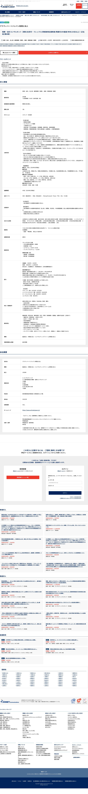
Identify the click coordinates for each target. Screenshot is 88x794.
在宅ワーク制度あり (47, 44)
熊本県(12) (5, 682)
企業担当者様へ (76, 763)
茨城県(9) (18, 682)
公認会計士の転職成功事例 (42, 754)
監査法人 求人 (26, 721)
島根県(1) (61, 689)
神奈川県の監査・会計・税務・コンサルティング (50, 15)
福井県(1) (18, 691)
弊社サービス (16, 472)
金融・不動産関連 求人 (5, 732)
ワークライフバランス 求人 (74, 724)
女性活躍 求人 (71, 734)
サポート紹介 (22, 12)
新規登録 (79, 5)
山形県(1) (47, 691)
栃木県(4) (75, 684)
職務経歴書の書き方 (22, 755)
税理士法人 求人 (26, 726)
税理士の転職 (57, 763)
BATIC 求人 (47, 732)
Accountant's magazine (60, 752)
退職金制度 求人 (71, 729)
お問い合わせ (11, 786)
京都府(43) (5, 680)
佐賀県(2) (33, 687)
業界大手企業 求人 (72, 727)
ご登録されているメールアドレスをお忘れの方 (70, 500)
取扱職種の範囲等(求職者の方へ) (58, 786)
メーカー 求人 (26, 732)
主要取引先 (28, 786)
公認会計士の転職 (58, 761)
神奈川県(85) (48, 678)
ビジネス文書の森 (62, 779)
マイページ (85, 5)
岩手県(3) (75, 685)
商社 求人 (25, 734)
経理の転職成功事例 (40, 757)
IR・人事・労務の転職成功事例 (43, 760)
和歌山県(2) (5, 689)
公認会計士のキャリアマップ (60, 755)
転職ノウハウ (36, 12)
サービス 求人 (26, 738)
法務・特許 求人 (3, 729)
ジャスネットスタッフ (26, 779)
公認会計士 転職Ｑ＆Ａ (23, 764)
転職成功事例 (39, 752)
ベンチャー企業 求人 (72, 722)
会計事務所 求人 (26, 727)
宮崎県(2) (4, 687)
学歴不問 (2, 44)
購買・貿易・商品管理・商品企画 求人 (8, 734)
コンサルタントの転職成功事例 (43, 759)
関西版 (82, 1)
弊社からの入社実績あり (37, 44)
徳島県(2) (61, 687)
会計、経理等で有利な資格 (24, 769)
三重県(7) (47, 682)
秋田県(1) (61, 691)
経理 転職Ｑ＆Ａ (21, 767)
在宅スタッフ (34, 779)
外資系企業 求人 (71, 726)
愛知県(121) (34, 678)
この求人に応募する (55, 54)
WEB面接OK (7, 44)
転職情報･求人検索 (19, 15)
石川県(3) (33, 685)
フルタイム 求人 (71, 731)
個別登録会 (74, 757)
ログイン (65, 494)
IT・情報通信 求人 (27, 731)
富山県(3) (47, 685)
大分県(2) (18, 687)
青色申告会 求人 (26, 729)
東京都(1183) (5, 678)
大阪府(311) (19, 678)
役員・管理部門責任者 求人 (6, 722)
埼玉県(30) (19, 680)
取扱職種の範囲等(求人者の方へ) (73, 786)
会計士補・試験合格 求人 (51, 722)
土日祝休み (35, 46)
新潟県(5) (18, 684)
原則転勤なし (13, 44)
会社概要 (22, 786)
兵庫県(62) (61, 678)
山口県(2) (75, 687)
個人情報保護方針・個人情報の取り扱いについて (41, 786)
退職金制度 (29, 46)
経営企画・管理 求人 (4, 726)
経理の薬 (47, 779)
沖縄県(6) (61, 682)
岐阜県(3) (18, 685)
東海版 (86, 1)
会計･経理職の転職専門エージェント (7, 15)
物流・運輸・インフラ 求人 (29, 736)
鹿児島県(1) (19, 689)
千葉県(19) (33, 680)
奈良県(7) (33, 682)
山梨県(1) (4, 691)
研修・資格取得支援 (22, 46)
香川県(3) (4, 685)
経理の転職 (56, 765)
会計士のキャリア (66, 12)
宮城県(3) (61, 685)
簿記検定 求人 (48, 731)
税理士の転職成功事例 (41, 755)
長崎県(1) (33, 689)
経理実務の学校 (42, 779)
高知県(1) (47, 689)
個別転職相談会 (75, 755)
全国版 (78, 1)
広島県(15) (47, 680)
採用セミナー (75, 752)
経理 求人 (2, 721)
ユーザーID (51, 481)
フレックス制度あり (65, 44)
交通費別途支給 (21, 44)
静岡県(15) (61, 680)
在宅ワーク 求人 (71, 721)
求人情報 (7, 12)
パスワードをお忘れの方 (75, 499)
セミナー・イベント (80, 12)
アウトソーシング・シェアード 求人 (31, 739)
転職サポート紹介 (4, 752)
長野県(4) (61, 684)
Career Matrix (57, 754)
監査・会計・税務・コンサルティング (32, 15)
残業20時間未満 (56, 44)
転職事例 (51, 12)
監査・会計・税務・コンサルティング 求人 (9, 724)
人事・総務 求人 (3, 727)
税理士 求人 (47, 724)
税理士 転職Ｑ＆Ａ (22, 766)
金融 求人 (25, 741)
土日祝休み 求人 (71, 732)
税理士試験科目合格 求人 (51, 726)
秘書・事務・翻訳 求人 (5, 731)
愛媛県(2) (47, 687)
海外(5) (74, 682)
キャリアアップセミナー (77, 754)
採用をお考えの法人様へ (22, 6)
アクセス (17, 786)
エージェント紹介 (4, 755)
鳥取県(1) (75, 689)
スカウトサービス (4, 754)
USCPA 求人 (48, 727)
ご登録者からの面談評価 (5, 759)
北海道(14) (75, 680)
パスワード (51, 487)
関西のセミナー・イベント (78, 759)
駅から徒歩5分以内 (74, 44)
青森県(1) (75, 691)
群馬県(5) (33, 684)
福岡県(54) (75, 678)
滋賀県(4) (47, 684)
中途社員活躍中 (28, 44)
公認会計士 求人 (49, 721)
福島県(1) (33, 691)
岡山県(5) (4, 684)
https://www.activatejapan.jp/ (31, 411)
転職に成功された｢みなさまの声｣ (7, 757)
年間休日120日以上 (42, 46)
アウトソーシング (54, 779)
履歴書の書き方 (21, 754)
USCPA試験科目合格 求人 (51, 729)
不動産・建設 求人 (27, 743)
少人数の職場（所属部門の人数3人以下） (8, 46)
